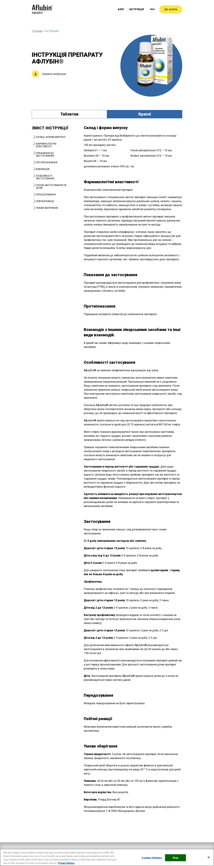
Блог (122, 9)
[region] (107, 857)
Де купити (170, 9)
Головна (37, 31)
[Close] (208, 857)
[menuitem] (152, 9)
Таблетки (69, 114)
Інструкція (137, 9)
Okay (175, 857)
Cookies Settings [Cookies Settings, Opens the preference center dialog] (152, 857)
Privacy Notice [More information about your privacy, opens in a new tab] (66, 863)
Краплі (144, 114)
